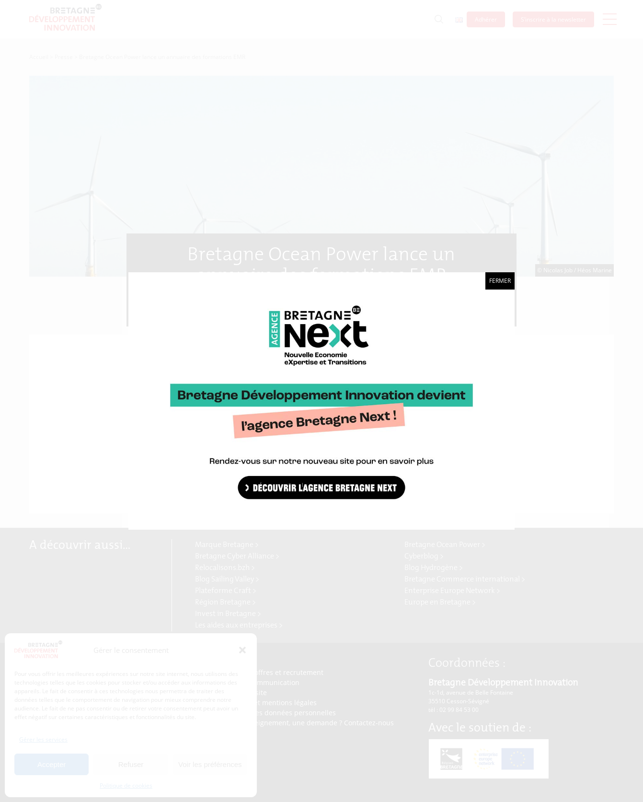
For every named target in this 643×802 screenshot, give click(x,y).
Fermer (500, 281)
